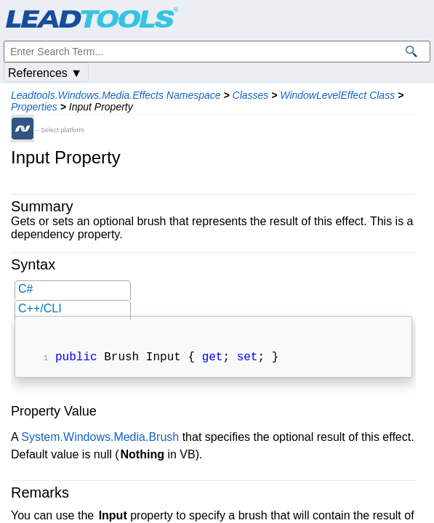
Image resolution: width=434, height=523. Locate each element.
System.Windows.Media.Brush (100, 438)
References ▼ (45, 73)
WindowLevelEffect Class (337, 95)
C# (25, 289)
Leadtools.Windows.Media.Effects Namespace (116, 95)
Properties (34, 107)
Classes (251, 95)
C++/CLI (40, 308)
